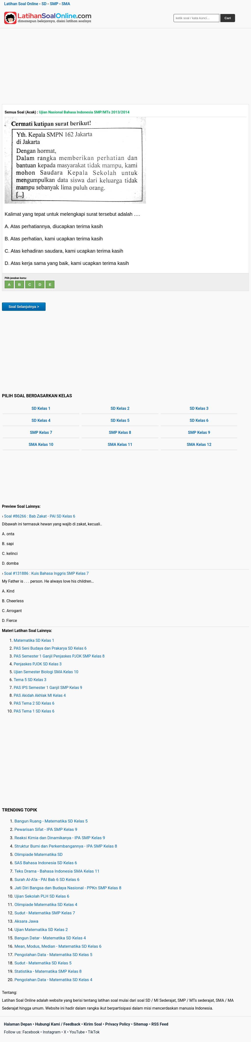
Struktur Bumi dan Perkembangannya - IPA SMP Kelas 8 (65, 846)
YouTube (77, 1032)
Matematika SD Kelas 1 (34, 640)
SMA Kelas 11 (120, 444)
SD (43, 3)
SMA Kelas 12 (199, 444)
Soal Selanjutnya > (24, 307)
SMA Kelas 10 (41, 444)
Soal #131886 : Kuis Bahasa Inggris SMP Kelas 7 (46, 573)
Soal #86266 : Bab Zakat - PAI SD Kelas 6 (39, 516)
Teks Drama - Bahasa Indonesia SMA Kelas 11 (57, 871)
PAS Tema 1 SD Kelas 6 (34, 711)
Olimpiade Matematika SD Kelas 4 (45, 904)
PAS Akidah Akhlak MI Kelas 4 (40, 695)
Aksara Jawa (26, 921)
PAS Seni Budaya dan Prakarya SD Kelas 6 (50, 648)
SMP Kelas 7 (41, 432)
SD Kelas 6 (199, 420)
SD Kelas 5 (120, 420)
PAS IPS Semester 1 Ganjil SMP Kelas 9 (48, 687)
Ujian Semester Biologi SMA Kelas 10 (46, 672)
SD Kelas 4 (41, 420)
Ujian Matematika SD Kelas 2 (41, 929)
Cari (228, 18)
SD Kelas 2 (120, 408)
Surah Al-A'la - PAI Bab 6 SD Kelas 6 (46, 879)
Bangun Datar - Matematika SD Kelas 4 (50, 937)
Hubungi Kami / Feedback (57, 1024)
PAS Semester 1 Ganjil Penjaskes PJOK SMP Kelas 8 (59, 656)
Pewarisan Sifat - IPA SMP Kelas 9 (45, 829)
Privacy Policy (117, 1024)
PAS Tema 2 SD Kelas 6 (34, 703)
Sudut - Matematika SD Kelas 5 (43, 962)
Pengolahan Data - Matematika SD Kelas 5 (53, 954)
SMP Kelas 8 (120, 432)
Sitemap (140, 1024)
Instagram (51, 1032)
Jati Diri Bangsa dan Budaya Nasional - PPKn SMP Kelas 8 (67, 887)
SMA (66, 3)
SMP (54, 3)
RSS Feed (159, 1024)
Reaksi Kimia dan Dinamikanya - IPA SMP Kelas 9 (59, 837)
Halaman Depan (18, 1024)
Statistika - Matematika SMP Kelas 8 (48, 971)
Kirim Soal (93, 1024)
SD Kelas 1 (41, 408)
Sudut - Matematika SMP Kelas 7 (44, 912)
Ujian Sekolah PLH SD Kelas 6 (41, 896)
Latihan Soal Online (21, 3)
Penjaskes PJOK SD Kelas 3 (38, 664)
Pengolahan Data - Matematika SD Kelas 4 (53, 979)
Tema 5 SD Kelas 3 (30, 679)
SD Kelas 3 (199, 408)
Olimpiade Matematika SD (38, 854)
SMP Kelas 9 (199, 432)
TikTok (94, 1032)
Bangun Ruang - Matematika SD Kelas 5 (51, 821)
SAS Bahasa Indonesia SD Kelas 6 (45, 862)
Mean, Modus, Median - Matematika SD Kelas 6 (57, 946)
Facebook (31, 1032)
